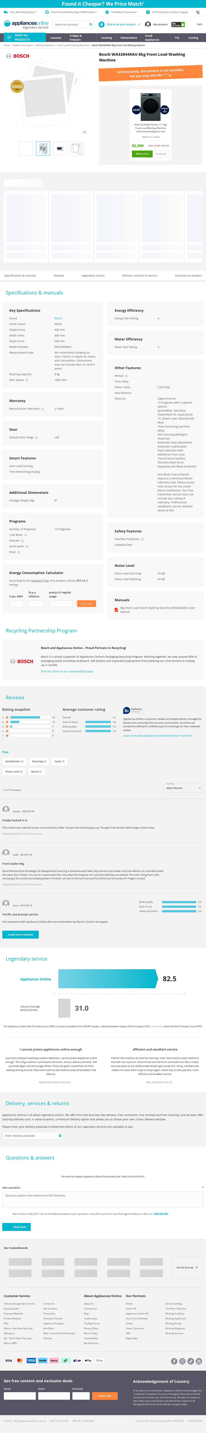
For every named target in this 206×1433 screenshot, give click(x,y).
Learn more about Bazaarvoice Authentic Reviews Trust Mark (157, 735)
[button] (156, 24)
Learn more (157, 1026)
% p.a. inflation (33, 594)
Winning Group (173, 1323)
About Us (89, 1303)
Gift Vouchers (50, 1308)
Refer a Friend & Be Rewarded (59, 1333)
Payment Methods (13, 1313)
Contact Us (49, 1303)
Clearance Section (52, 1318)
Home (7, 45)
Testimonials (90, 1318)
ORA (128, 1333)
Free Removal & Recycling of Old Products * (71, 12)
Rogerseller (132, 1338)
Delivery (8, 1303)
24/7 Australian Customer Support (167, 12)
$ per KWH (16, 596)
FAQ (6, 1323)
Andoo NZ (131, 1308)
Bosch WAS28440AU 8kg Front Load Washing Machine (118, 45)
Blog (86, 1313)
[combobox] (184, 788)
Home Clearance (135, 1328)
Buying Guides (11, 1308)
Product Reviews (12, 1318)
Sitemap (47, 1338)
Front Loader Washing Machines (73, 45)
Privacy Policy (91, 1328)
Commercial (90, 1308)
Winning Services (174, 1333)
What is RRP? (10, 1343)
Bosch (58, 318)
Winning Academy (174, 1313)
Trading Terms (91, 1323)
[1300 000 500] (199, 12)
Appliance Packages (53, 1323)
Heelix (129, 1323)
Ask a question (11, 1187)
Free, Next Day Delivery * (20, 12)
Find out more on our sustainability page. (67, 671)
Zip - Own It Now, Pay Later (18, 1338)
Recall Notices (91, 1343)
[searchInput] (73, 24)
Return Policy (91, 1333)
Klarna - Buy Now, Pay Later (18, 1328)
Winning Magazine (175, 1328)
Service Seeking (173, 1303)
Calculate (86, 603)
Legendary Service (25, 1303)
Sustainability (91, 1338)
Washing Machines (45, 45)
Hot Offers (48, 1328)
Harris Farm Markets (137, 1318)
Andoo (129, 1303)
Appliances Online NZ (137, 1313)
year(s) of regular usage (60, 594)
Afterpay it (9, 1333)
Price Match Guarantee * (121, 12)
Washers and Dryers (23, 45)
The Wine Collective (175, 1308)
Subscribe (105, 1396)
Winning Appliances (175, 1318)
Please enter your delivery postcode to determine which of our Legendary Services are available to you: (67, 1126)
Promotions (49, 1313)
